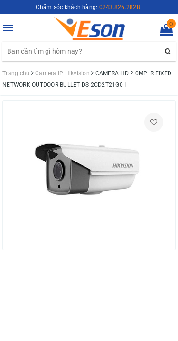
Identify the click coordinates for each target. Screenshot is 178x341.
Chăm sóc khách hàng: (88, 7)
